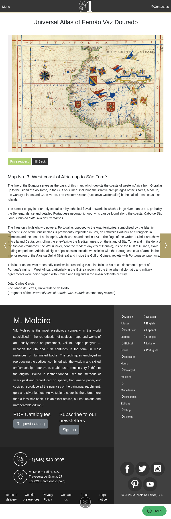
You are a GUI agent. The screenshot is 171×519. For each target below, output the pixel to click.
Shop (127, 410)
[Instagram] (158, 469)
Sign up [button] (69, 430)
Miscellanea (128, 390)
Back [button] (40, 161)
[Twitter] (142, 469)
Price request (19, 161)
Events (128, 416)
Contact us (161, 6)
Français (151, 336)
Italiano (150, 343)
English (150, 323)
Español (151, 330)
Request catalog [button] (31, 424)
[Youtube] (150, 484)
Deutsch (151, 316)
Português (152, 350)
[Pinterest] (135, 484)
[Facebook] (127, 469)
